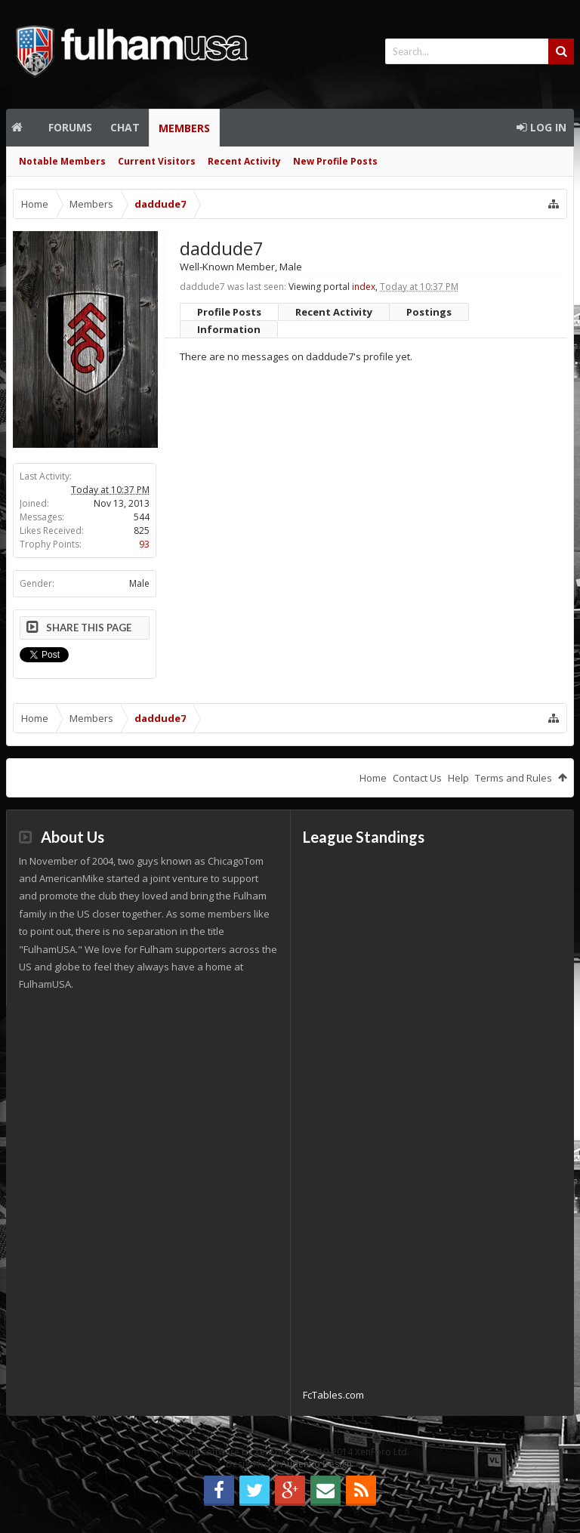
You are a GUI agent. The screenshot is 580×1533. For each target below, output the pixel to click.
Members (184, 128)
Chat (125, 127)
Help (458, 778)
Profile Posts (229, 312)
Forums (70, 127)
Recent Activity (244, 161)
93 (144, 544)
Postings (429, 312)
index (363, 286)
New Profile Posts (335, 161)
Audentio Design (316, 1463)
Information (229, 329)
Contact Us (417, 778)
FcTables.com (333, 1395)
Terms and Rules (513, 778)
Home (22, 128)
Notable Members (62, 161)
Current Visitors (157, 161)
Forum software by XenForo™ (290, 1451)
